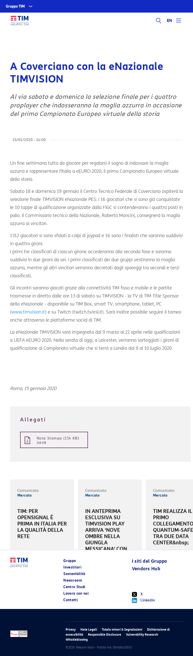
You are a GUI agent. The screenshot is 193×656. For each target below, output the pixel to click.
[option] (42, 524)
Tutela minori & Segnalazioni (122, 629)
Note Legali (88, 629)
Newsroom (72, 580)
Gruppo (69, 561)
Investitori (72, 567)
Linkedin (143, 600)
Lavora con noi (76, 593)
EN (169, 20)
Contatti (70, 600)
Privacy (71, 629)
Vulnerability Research (142, 634)
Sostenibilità (74, 574)
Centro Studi (74, 587)
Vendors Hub (146, 569)
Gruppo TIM (15, 6)
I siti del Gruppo (149, 561)
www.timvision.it (28, 312)
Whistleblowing (77, 639)
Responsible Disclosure (104, 634)
